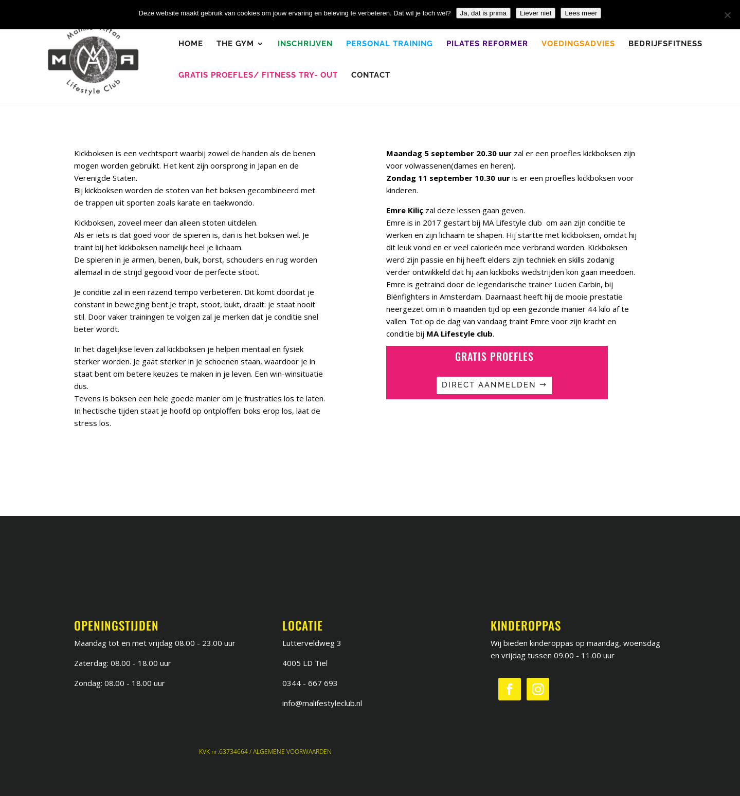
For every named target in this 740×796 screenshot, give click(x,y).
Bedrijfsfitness (665, 44)
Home (190, 44)
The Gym (235, 44)
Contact (370, 75)
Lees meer (581, 13)
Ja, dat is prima (483, 13)
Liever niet (536, 13)
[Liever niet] (727, 15)
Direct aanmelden (489, 385)
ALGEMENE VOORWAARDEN (292, 751)
